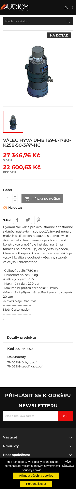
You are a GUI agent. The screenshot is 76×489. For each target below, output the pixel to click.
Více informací (68, 463)
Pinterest (38, 220)
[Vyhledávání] (38, 21)
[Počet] (8, 198)
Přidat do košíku (42, 199)
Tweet (28, 220)
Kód (10, 349)
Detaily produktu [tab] (21, 337)
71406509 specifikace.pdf (24, 366)
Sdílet (17, 220)
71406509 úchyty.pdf (21, 362)
